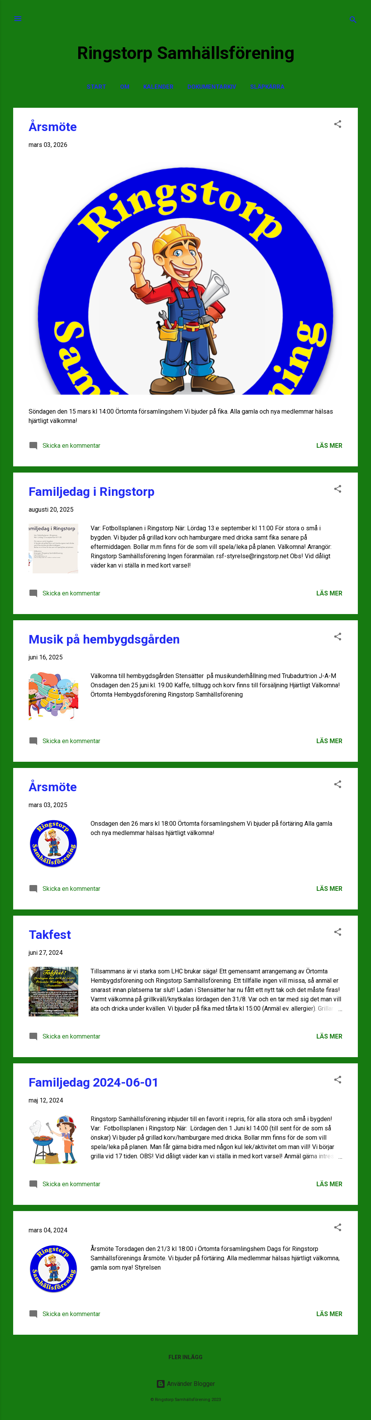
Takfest (50, 934)
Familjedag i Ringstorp (92, 491)
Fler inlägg (185, 1357)
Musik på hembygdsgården (104, 639)
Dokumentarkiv (211, 86)
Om (124, 86)
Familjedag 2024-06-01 (94, 1082)
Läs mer (329, 445)
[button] (337, 125)
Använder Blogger (185, 1383)
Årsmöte (53, 126)
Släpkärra (267, 86)
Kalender (158, 86)
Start (96, 86)
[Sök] (353, 21)
